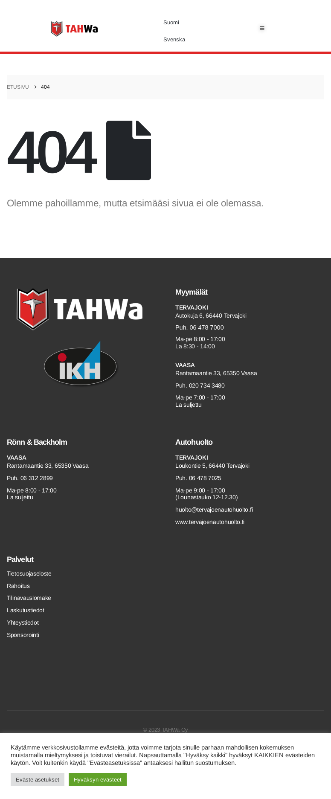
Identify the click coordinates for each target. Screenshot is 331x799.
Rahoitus (18, 585)
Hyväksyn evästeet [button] (98, 779)
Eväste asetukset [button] (37, 779)
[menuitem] (174, 22)
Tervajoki (191, 307)
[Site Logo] (74, 29)
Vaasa (185, 365)
